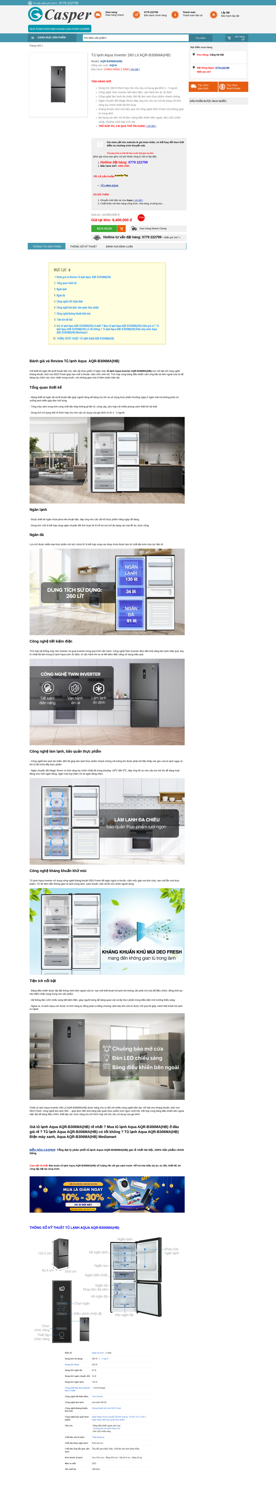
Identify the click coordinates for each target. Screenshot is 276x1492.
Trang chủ (35, 45)
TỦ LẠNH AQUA (110, 185)
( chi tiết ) (134, 69)
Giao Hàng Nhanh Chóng (148, 228)
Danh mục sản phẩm (52, 37)
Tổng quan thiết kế (66, 283)
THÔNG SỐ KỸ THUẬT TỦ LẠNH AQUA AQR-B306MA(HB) (85, 338)
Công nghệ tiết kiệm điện (70, 301)
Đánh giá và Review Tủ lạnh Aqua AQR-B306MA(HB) (84, 277)
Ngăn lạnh (62, 289)
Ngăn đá (61, 295)
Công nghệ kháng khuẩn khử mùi (74, 313)
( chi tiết (137, 200)
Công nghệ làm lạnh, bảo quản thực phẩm (78, 307)
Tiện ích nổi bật (65, 319)
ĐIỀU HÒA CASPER (42, 1149)
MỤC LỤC (60, 269)
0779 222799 (222, 67)
